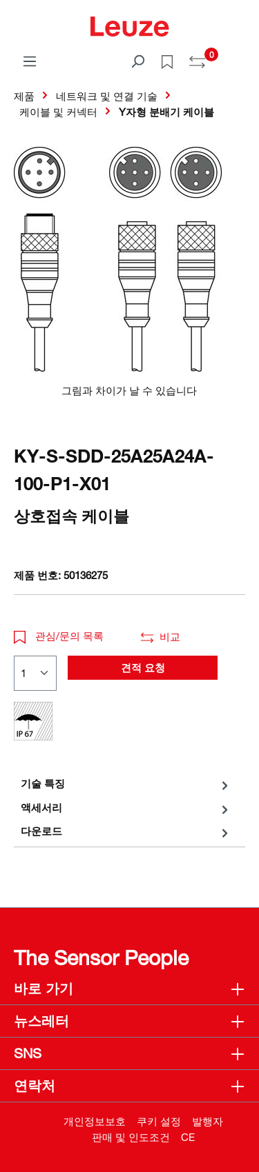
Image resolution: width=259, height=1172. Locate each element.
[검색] (137, 61)
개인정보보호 (95, 1121)
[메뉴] (30, 61)
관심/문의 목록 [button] (59, 635)
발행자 (207, 1121)
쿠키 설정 (159, 1121)
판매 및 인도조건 (131, 1137)
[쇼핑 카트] (237, 56)
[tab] (126, 783)
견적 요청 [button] (143, 667)
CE (188, 1137)
